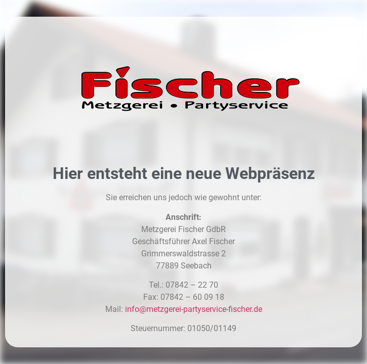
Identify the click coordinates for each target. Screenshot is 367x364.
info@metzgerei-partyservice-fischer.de (193, 309)
